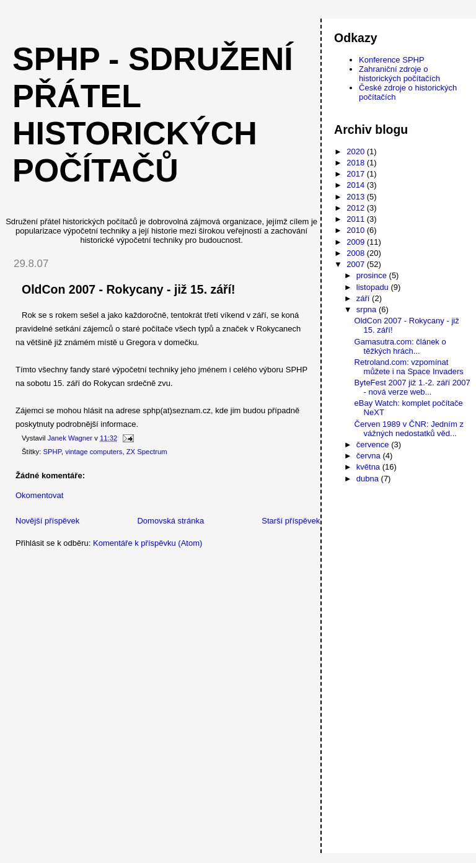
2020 (356, 151)
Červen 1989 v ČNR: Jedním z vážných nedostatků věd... (409, 428)
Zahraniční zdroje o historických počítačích (399, 73)
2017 (356, 173)
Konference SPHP (392, 59)
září (364, 298)
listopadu (373, 287)
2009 (356, 242)
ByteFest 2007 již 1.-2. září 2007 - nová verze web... (412, 387)
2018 (356, 162)
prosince (372, 275)
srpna (367, 309)
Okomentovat (39, 495)
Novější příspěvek (47, 520)
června (369, 455)
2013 (356, 196)
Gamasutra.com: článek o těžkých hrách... (400, 346)
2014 (356, 185)
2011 (356, 219)
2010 (356, 230)
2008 (356, 253)
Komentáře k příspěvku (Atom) (147, 543)
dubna (368, 478)
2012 (356, 207)
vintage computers (93, 451)
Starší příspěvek (291, 520)
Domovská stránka (170, 520)
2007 (356, 264)
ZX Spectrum (146, 451)
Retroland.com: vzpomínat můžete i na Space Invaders (409, 366)
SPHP (52, 451)
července (373, 444)
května (369, 466)
